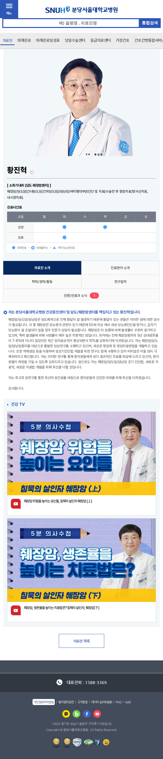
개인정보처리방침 (44, 702)
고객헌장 (82, 702)
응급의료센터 (100, 40)
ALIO (128, 702)
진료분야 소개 (120, 268)
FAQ (118, 702)
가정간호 (122, 40)
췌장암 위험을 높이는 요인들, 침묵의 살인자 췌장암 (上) (58, 501)
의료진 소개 (42, 268)
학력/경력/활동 (42, 282)
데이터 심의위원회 (101, 702)
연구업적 (120, 282)
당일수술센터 (75, 40)
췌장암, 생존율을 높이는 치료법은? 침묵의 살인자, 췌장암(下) (61, 608)
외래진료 (24, 40)
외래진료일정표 (48, 40)
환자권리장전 (66, 702)
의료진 (7, 40)
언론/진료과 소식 (75, 296)
